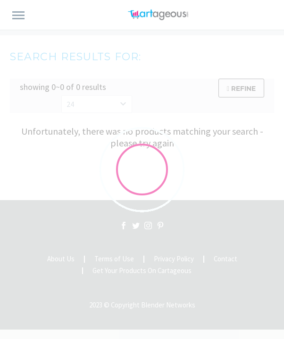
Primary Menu (18, 15)
